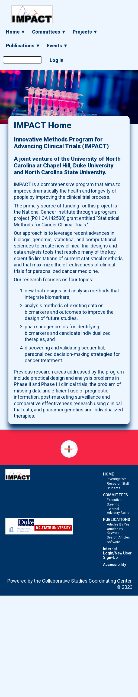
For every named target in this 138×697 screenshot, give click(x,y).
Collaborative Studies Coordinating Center (86, 581)
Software (113, 542)
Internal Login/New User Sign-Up (117, 553)
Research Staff (118, 483)
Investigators (117, 479)
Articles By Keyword (115, 531)
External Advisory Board (118, 511)
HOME (108, 474)
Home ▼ (15, 32)
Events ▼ (57, 45)
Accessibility (114, 564)
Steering (113, 504)
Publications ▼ (23, 45)
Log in (56, 60)
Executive (114, 500)
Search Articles (118, 537)
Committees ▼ (49, 32)
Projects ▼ (85, 32)
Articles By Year (119, 524)
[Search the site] (22, 60)
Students (113, 488)
